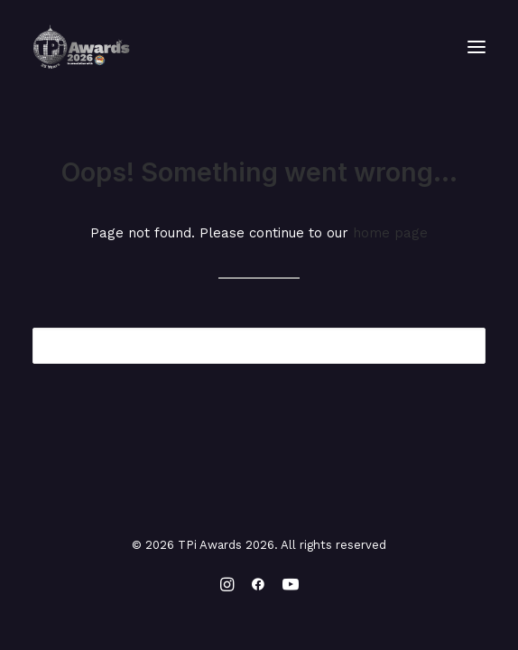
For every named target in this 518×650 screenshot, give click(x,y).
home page (390, 233)
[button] (476, 47)
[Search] (259, 346)
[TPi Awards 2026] (81, 47)
